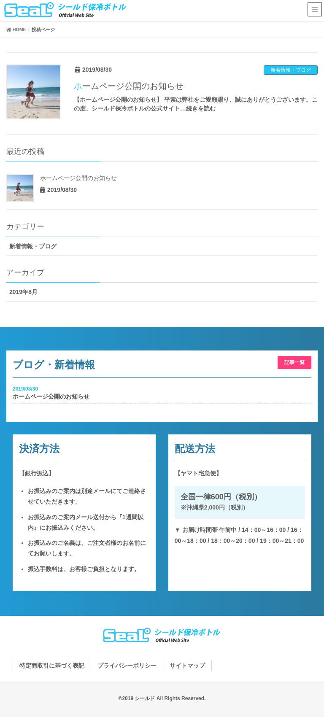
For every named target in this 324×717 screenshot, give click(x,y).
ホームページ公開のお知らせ (129, 86)
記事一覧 (294, 362)
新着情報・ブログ (290, 70)
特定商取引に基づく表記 (51, 665)
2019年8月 (23, 291)
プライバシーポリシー (127, 665)
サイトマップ (187, 665)
